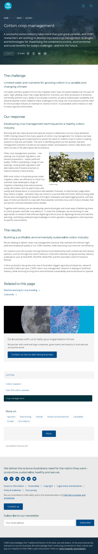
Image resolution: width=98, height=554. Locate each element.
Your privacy (31, 490)
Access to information (14, 486)
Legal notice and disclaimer (69, 486)
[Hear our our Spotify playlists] (23, 479)
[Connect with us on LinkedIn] (17, 479)
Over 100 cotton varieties (17, 390)
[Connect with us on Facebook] (6, 479)
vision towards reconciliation (72, 548)
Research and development (58, 417)
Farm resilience (24, 421)
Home (6, 18)
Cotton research (13, 384)
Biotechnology (25, 417)
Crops (19, 18)
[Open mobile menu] (83, 6)
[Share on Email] (45, 53)
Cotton (28, 18)
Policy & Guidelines (12, 490)
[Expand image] (71, 167)
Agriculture (11, 417)
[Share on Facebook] (28, 53)
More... (49, 433)
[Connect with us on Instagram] (12, 479)
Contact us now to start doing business (32, 354)
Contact (9, 53)
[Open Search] (91, 6)
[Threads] (29, 479)
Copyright (48, 486)
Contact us (13, 506)
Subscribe (85, 522)
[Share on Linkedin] (39, 53)
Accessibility (33, 486)
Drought (10, 421)
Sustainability (78, 417)
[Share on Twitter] (34, 53)
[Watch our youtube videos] (34, 479)
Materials (39, 417)
